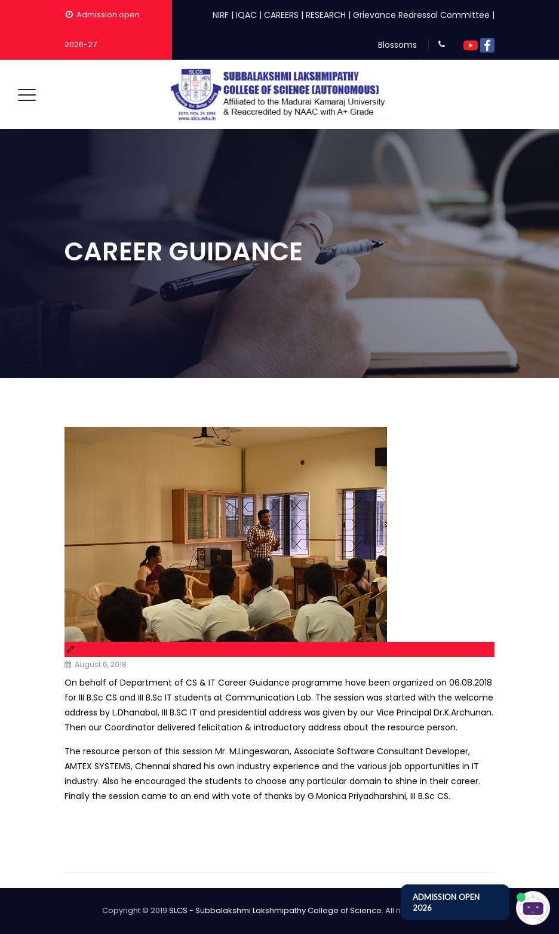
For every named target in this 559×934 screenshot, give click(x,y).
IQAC (246, 15)
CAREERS (281, 15)
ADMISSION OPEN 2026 (446, 902)
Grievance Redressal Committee (421, 15)
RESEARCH (326, 15)
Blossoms (397, 45)
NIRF (221, 15)
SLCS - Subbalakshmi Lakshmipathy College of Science (275, 910)
